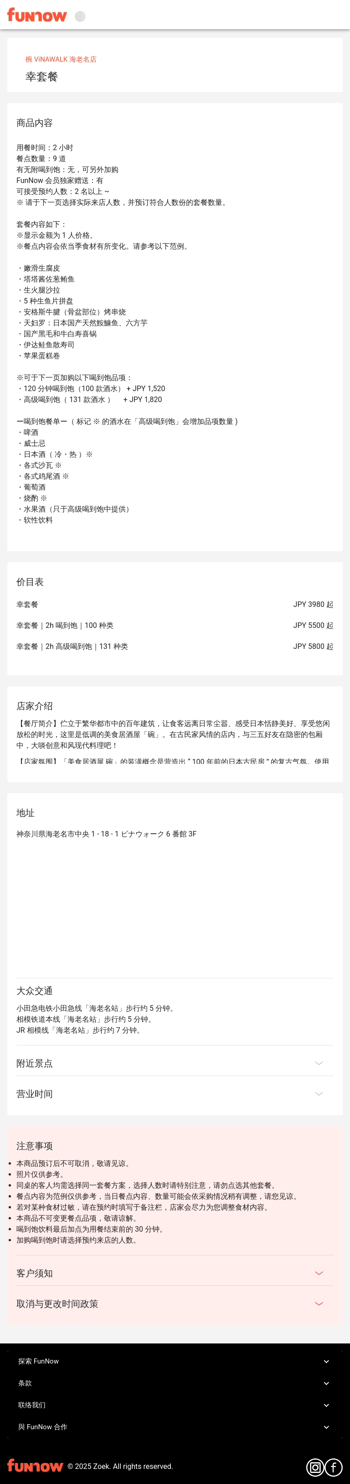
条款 (175, 1384)
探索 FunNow (175, 1362)
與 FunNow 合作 (175, 1427)
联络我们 (175, 1405)
